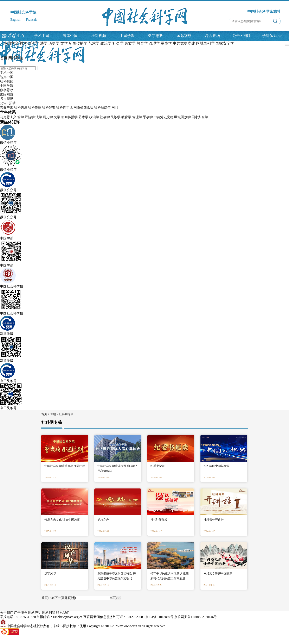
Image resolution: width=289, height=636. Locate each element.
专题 (53, 414)
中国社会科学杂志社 (264, 12)
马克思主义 (8, 117)
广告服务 (20, 612)
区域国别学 (182, 117)
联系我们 (62, 612)
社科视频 (98, 36)
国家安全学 (200, 117)
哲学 (20, 117)
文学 (57, 117)
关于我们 (6, 612)
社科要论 (34, 107)
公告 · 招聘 (8, 103)
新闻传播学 (69, 117)
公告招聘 (241, 36)
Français (31, 19)
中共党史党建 (163, 117)
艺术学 (83, 117)
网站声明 (34, 612)
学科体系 (272, 36)
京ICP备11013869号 (159, 617)
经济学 (30, 117)
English (15, 19)
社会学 (105, 117)
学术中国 (41, 36)
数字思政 (155, 36)
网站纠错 (48, 612)
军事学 (148, 117)
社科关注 (20, 107)
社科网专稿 (66, 414)
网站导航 (15, 58)
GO (118, 598)
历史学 (48, 117)
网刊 (114, 107)
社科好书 (48, 107)
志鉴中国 (6, 107)
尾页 (67, 598)
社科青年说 (64, 107)
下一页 (59, 598)
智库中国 (70, 36)
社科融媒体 (102, 107)
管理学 (137, 117)
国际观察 (184, 36)
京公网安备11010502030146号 (195, 617)
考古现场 (212, 36)
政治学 (94, 117)
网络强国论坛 (83, 107)
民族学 (116, 117)
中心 (20, 36)
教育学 (126, 117)
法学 (39, 117)
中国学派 (127, 36)
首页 (3, 58)
